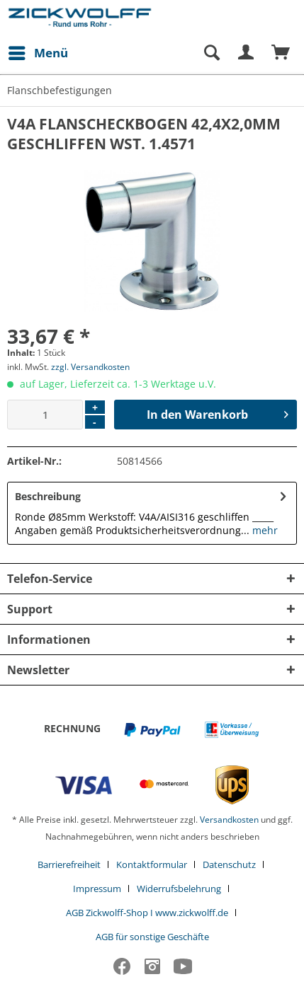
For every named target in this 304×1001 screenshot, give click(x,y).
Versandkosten (229, 820)
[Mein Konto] (246, 53)
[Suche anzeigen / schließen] (211, 53)
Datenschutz (229, 864)
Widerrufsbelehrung (179, 888)
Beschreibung (48, 496)
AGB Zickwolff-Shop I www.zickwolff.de (147, 912)
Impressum (97, 888)
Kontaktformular (151, 864)
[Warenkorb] (281, 53)
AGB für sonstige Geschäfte (152, 936)
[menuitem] (37, 53)
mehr (263, 530)
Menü (38, 51)
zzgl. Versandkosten (90, 367)
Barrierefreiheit (69, 864)
